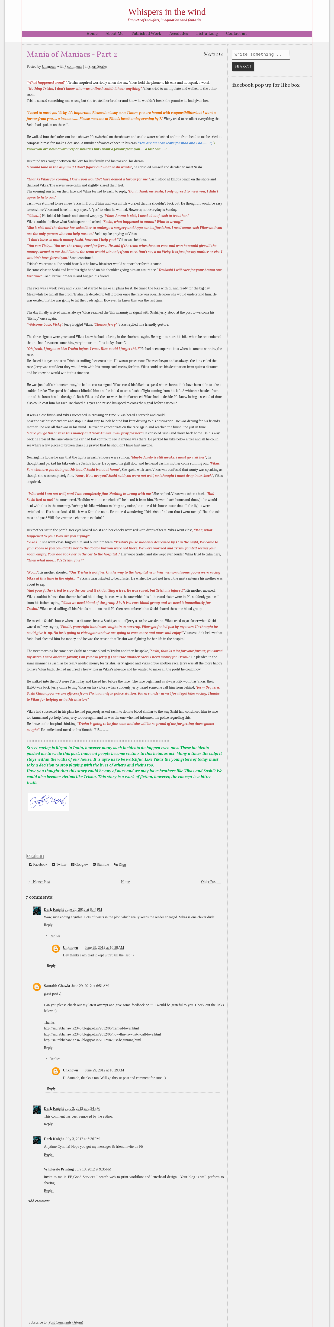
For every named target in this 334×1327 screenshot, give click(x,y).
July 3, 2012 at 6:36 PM (82, 1139)
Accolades (178, 34)
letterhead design (164, 1177)
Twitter (59, 864)
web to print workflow (127, 1177)
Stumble (101, 864)
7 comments (73, 66)
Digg (120, 864)
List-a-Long (207, 34)
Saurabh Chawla (57, 986)
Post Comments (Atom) (65, 1322)
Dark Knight (54, 909)
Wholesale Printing (59, 1169)
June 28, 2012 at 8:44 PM (83, 909)
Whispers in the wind (167, 12)
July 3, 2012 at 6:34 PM (82, 1108)
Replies (54, 936)
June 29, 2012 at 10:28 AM (104, 947)
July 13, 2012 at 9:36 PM (93, 1169)
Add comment (38, 1201)
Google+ (79, 864)
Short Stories (97, 66)
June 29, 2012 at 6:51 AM (90, 986)
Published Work (146, 34)
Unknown (49, 66)
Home (92, 34)
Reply (48, 925)
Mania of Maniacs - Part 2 (72, 54)
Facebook (38, 864)
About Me (114, 34)
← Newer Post (39, 882)
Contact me (236, 34)
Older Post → (211, 882)
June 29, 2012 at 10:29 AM (104, 1070)
